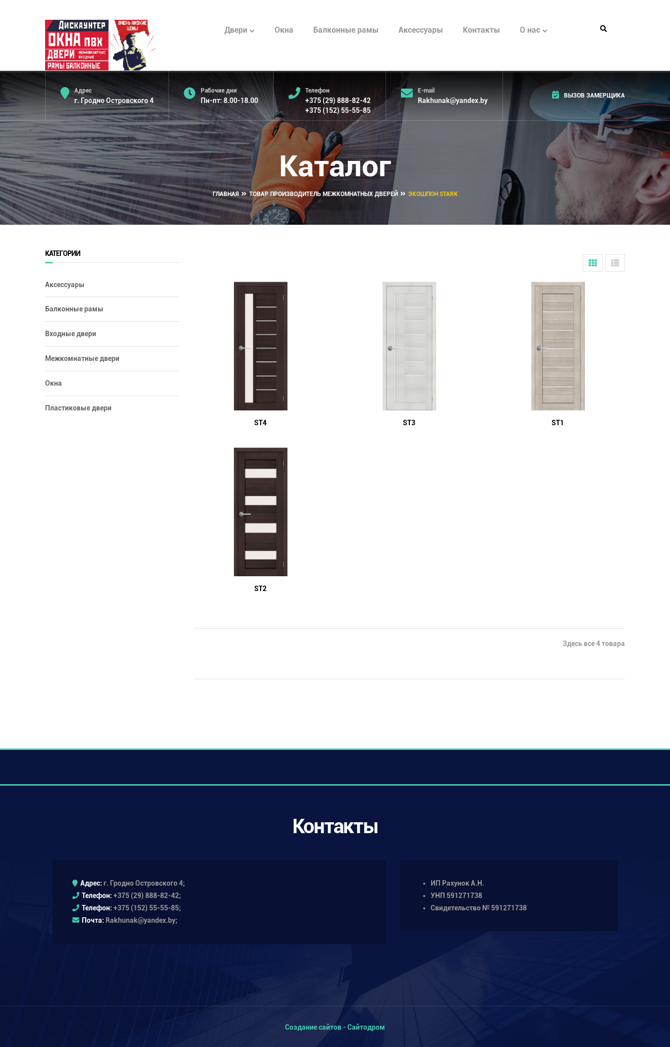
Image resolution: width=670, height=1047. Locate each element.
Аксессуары (420, 30)
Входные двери (70, 333)
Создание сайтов (313, 1026)
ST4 (260, 421)
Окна (284, 30)
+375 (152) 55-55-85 (338, 110)
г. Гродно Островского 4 (114, 100)
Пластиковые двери (78, 406)
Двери (239, 30)
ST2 (260, 587)
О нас (533, 30)
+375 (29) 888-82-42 (338, 100)
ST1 (558, 421)
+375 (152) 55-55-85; (147, 907)
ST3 (409, 421)
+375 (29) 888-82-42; (147, 894)
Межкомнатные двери (82, 357)
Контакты (481, 30)
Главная (226, 193)
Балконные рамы (346, 30)
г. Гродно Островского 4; (144, 882)
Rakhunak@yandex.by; (141, 919)
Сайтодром (366, 1026)
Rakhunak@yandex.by (453, 100)
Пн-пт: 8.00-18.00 (229, 100)
